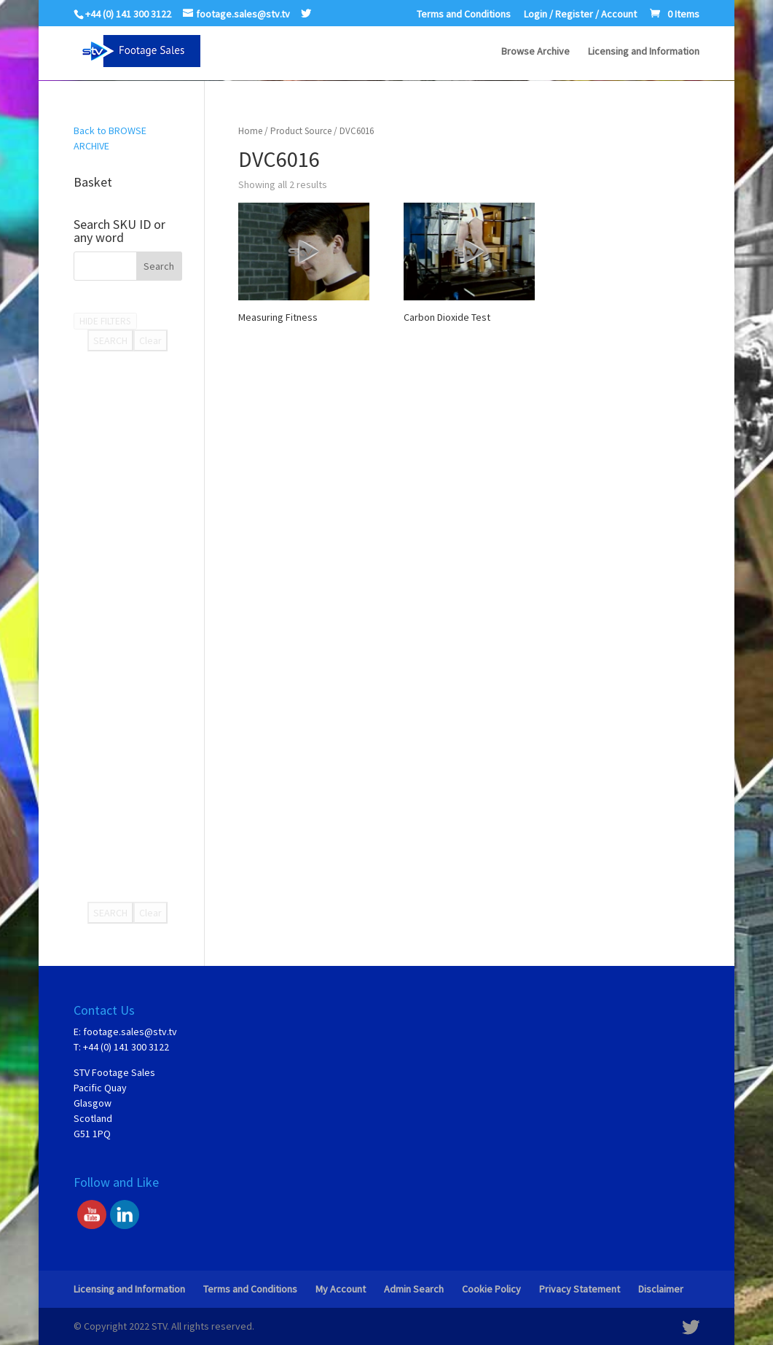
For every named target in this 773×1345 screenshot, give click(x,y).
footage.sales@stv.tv (130, 1031)
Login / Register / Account (580, 14)
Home (250, 131)
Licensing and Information (643, 52)
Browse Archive (535, 52)
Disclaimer (660, 1288)
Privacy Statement (579, 1288)
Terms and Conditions (464, 14)
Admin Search (414, 1288)
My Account (340, 1288)
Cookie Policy (491, 1288)
